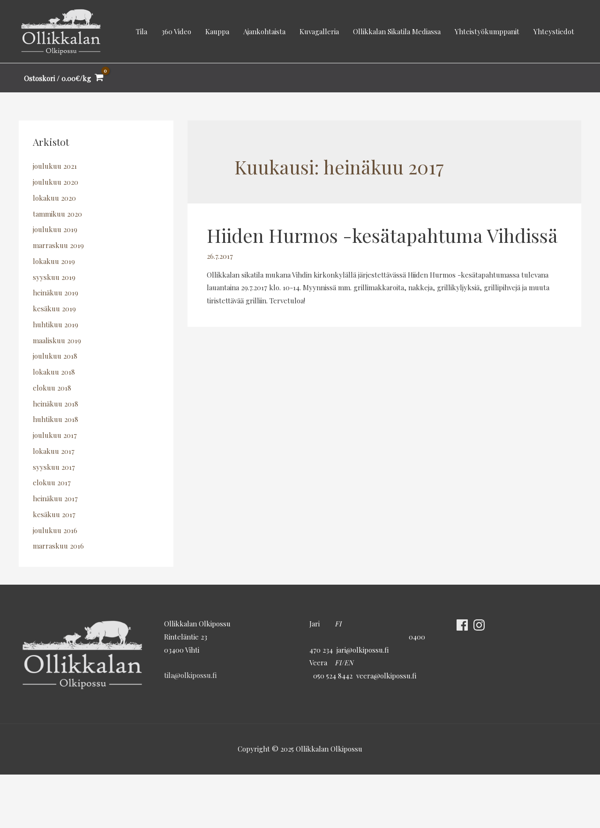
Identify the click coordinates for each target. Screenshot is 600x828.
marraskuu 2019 (58, 245)
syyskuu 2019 (54, 277)
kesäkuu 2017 (54, 514)
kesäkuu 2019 (54, 308)
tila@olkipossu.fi (190, 675)
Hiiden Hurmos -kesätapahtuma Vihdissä (382, 235)
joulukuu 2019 (55, 229)
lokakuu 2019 (54, 261)
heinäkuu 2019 (55, 293)
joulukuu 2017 (55, 435)
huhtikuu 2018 (55, 419)
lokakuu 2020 (54, 198)
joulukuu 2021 (55, 166)
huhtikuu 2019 (55, 324)
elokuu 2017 (52, 483)
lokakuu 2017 (54, 451)
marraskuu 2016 (58, 546)
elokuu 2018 (52, 387)
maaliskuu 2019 (57, 340)
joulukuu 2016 (55, 530)
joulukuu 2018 (55, 356)
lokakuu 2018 (54, 371)
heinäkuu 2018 (55, 403)
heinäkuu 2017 (55, 498)
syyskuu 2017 (54, 467)
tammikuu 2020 (57, 213)
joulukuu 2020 (55, 182)
